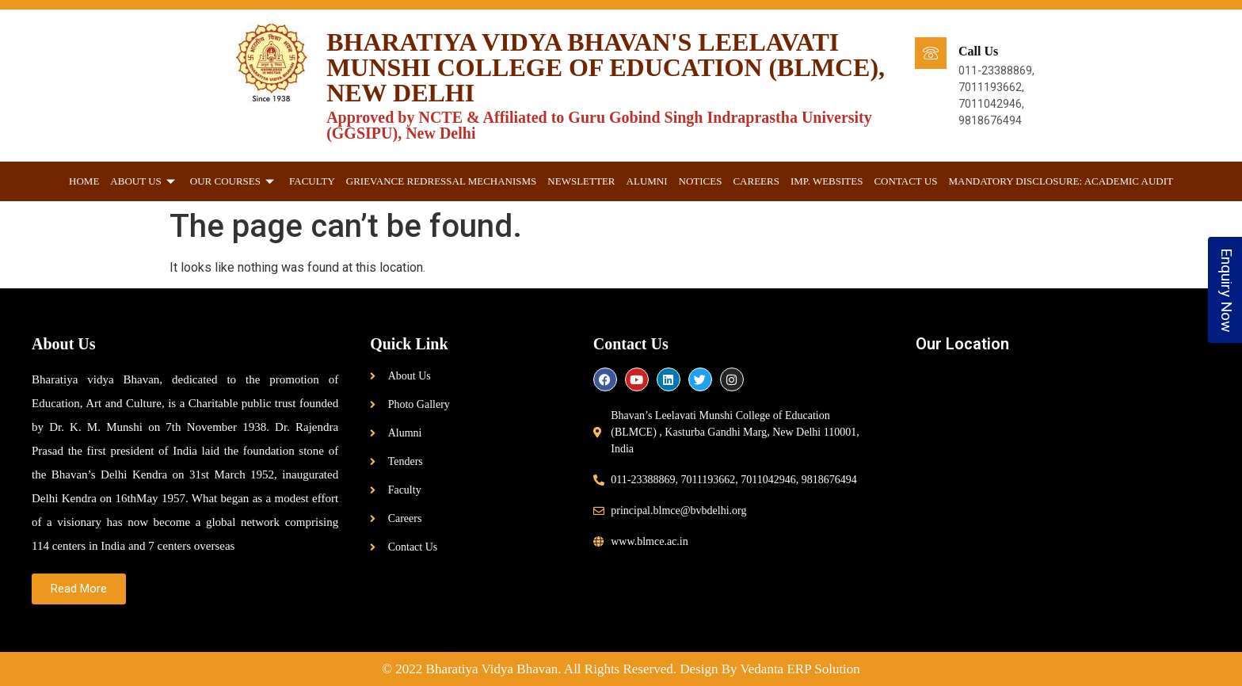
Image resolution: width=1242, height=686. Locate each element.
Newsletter (581, 181)
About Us (144, 181)
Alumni (647, 181)
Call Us (978, 51)
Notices (700, 181)
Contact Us (905, 181)
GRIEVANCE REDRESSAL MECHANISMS (441, 181)
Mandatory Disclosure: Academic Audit (1060, 181)
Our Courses (234, 181)
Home (84, 181)
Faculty (312, 181)
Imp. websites (827, 181)
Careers (756, 181)
